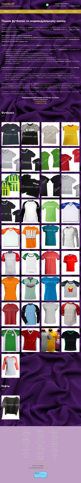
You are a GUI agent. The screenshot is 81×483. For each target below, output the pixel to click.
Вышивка (54, 453)
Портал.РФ (46, 465)
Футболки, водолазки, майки (40, 431)
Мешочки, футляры (40, 443)
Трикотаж (26, 457)
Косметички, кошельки (55, 436)
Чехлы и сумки (54, 430)
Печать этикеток (54, 446)
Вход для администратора (40, 463)
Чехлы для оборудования (54, 444)
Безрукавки (26, 451)
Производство (48, 11)
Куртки (26, 455)
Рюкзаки (55, 439)
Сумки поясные (54, 441)
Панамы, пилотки (40, 456)
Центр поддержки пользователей (40, 470)
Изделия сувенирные (40, 446)
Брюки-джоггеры (40, 438)
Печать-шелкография (54, 449)
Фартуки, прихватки (40, 441)
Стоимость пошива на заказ (26, 436)
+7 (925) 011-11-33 (60, 6)
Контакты (63, 11)
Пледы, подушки (40, 448)
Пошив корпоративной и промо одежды (26, 439)
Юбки (26, 447)
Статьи (75, 11)
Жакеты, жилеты (26, 441)
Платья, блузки (26, 443)
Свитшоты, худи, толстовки (40, 436)
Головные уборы (40, 451)
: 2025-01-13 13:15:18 (48, 467)
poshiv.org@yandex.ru (62, 3)
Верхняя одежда (26, 449)
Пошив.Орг (8, 4)
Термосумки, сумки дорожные (54, 433)
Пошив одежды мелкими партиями (26, 433)
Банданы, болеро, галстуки (40, 454)
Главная (6, 11)
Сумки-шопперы (40, 449)
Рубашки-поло (40, 433)
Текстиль (40, 439)
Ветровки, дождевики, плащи (26, 453)
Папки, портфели (55, 438)
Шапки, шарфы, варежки (40, 459)
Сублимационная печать (54, 451)
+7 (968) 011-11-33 (74, 6)
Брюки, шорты (26, 445)
